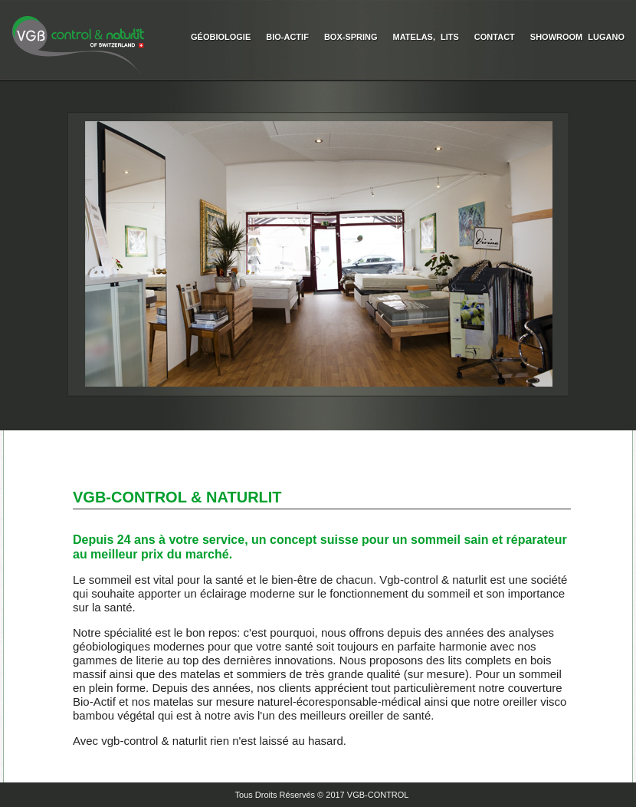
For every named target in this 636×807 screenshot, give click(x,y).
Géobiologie (221, 36)
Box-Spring (351, 36)
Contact (494, 36)
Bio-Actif (287, 36)
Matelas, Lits (426, 36)
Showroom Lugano (577, 36)
